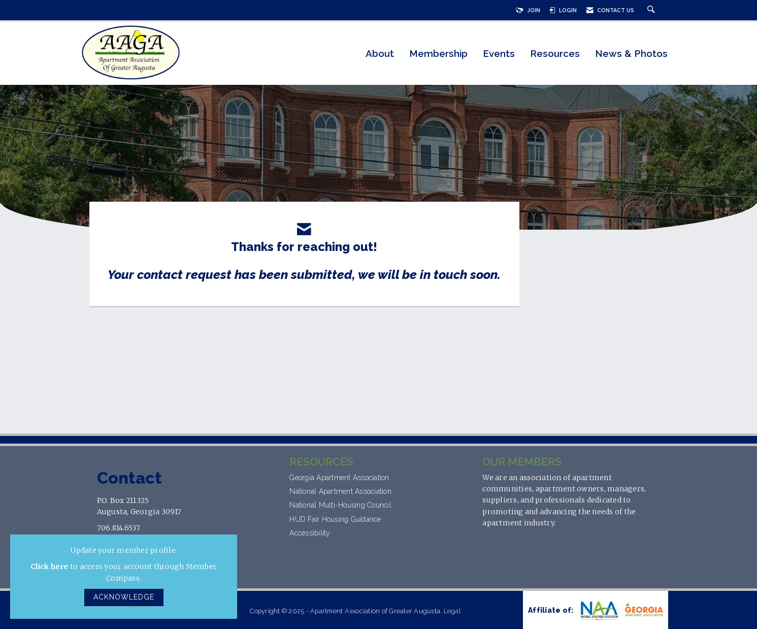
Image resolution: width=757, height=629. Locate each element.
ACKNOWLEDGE (123, 597)
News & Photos (631, 53)
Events (499, 53)
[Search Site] (652, 10)
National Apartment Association (340, 491)
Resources (555, 53)
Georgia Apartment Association (340, 478)
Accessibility (311, 533)
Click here (49, 566)
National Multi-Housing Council (341, 505)
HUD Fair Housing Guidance (335, 519)
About (380, 53)
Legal (452, 611)
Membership (438, 53)
